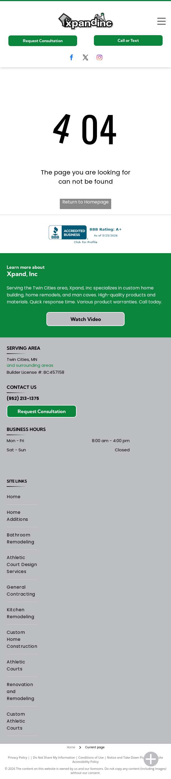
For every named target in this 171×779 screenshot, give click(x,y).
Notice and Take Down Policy (127, 757)
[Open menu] (161, 21)
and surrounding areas (30, 365)
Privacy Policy (17, 757)
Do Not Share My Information (54, 757)
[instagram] (99, 58)
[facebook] (71, 58)
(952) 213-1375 (23, 398)
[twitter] (85, 58)
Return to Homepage (85, 202)
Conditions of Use (91, 757)
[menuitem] (22, 497)
